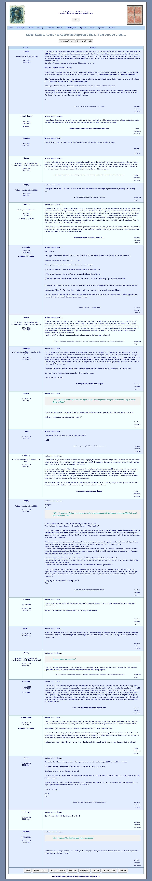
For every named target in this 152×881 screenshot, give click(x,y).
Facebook (96, 876)
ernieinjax (26, 599)
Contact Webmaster (59, 876)
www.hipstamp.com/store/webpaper (89, 384)
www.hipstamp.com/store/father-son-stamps (89, 708)
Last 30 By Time (71, 28)
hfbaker (26, 628)
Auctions (26, 127)
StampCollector (26, 116)
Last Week (50, 28)
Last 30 (59, 28)
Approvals (101, 28)
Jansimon (26, 204)
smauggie (26, 138)
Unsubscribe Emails (85, 876)
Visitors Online (72, 876)
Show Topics (21, 28)
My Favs (83, 28)
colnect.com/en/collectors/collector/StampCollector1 (89, 128)
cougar (26, 393)
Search (31, 28)
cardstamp (26, 681)
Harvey (26, 158)
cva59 (26, 431)
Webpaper (26, 348)
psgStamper (26, 812)
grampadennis (26, 717)
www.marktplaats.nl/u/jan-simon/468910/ (89, 237)
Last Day (40, 28)
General (112, 28)
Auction (92, 28)
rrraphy (26, 51)
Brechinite (26, 247)
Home (11, 28)
